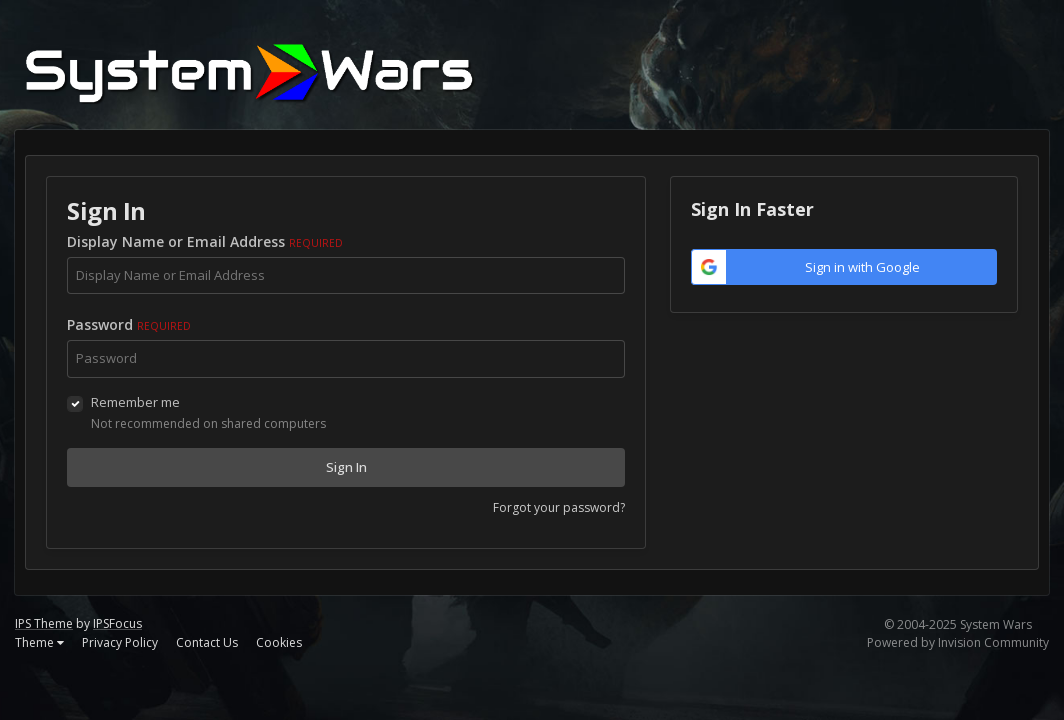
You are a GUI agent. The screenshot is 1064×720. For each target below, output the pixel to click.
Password (129, 324)
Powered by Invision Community (958, 642)
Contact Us (207, 642)
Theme (39, 642)
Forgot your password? (559, 507)
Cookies (279, 642)
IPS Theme (44, 623)
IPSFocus (117, 623)
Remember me (135, 402)
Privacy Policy (120, 642)
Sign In (346, 467)
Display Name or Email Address (205, 241)
